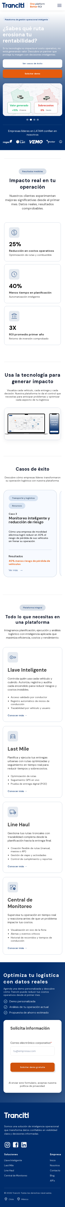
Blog (52, 1175)
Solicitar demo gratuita (32, 1067)
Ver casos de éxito (32, 63)
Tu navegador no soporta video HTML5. (32, 424)
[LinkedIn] (24, 1145)
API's (52, 1180)
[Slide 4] (38, 120)
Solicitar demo (32, 73)
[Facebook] (15, 1145)
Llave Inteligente (13, 1160)
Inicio (53, 1160)
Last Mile (9, 1165)
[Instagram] (7, 1145)
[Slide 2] (31, 120)
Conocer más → (17, 715)
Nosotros (55, 1165)
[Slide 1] (27, 120)
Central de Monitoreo (15, 1175)
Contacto (55, 1170)
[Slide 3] (34, 120)
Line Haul (9, 1170)
